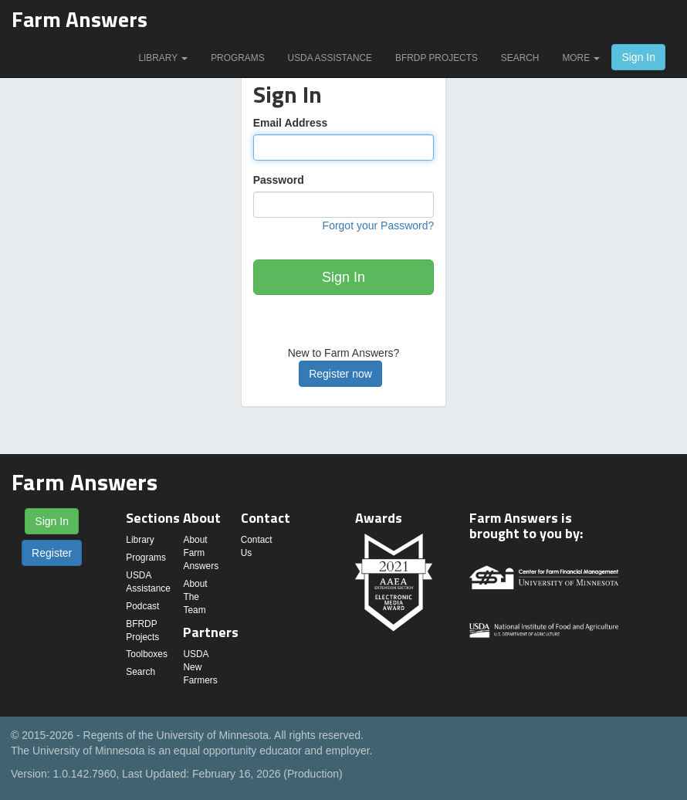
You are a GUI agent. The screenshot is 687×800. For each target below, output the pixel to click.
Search (520, 58)
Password (278, 180)
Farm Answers (79, 19)
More (581, 58)
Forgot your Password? (379, 225)
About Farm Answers (200, 552)
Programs (237, 58)
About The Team (195, 596)
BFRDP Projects (436, 58)
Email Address (290, 123)
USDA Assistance (330, 58)
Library (163, 58)
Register (52, 553)
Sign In (638, 57)
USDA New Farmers (200, 667)
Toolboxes (147, 654)
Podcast (142, 606)
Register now (340, 374)
